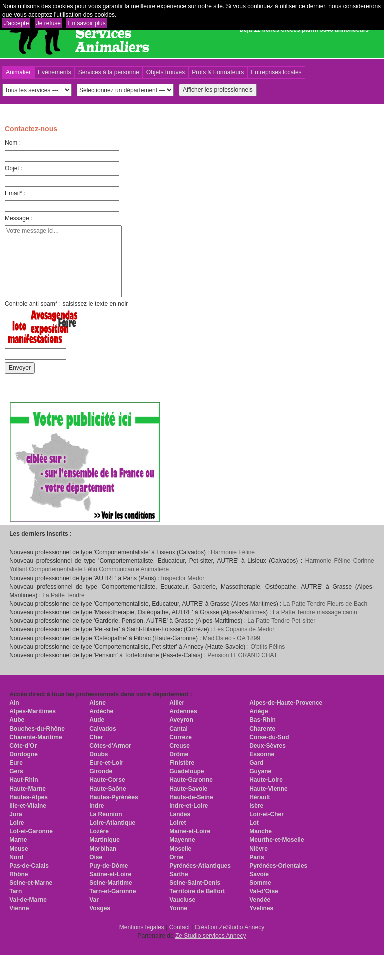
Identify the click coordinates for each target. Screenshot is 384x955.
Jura (16, 814)
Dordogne (24, 754)
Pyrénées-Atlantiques (200, 865)
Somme (260, 882)
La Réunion (106, 814)
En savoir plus (87, 23)
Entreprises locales (276, 72)
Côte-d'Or (23, 745)
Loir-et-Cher (267, 814)
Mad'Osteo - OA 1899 (231, 638)
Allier (177, 702)
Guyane (261, 771)
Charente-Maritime (36, 737)
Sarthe (179, 874)
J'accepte (16, 23)
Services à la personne (109, 72)
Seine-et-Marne (31, 882)
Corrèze (181, 737)
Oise (96, 857)
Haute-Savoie (189, 788)
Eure (16, 762)
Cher (96, 737)
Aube (17, 719)
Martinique (105, 839)
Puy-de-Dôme (109, 865)
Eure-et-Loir (107, 762)
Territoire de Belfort (197, 891)
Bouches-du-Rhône (37, 728)
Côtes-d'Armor (111, 745)
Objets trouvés (165, 72)
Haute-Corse (107, 779)
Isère (257, 805)
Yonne (179, 908)
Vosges (100, 908)
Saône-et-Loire (111, 874)
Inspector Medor (183, 578)
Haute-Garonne (191, 779)
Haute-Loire (266, 779)
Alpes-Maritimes (33, 711)
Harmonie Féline (233, 552)
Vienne (19, 908)
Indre (97, 805)
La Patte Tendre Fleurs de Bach (326, 603)
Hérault (260, 797)
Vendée (260, 899)
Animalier (18, 72)
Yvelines (262, 908)
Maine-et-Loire (190, 831)
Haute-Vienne (269, 788)
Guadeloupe (187, 771)
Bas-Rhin (263, 719)
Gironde (101, 771)
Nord (17, 857)
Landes (180, 814)
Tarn (16, 891)
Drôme (179, 754)
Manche (261, 831)
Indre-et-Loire (189, 805)
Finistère (182, 762)
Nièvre (259, 848)
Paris (257, 857)
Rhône (19, 874)
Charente (263, 728)
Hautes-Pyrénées (114, 797)
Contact (180, 927)
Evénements (55, 72)
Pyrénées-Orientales (279, 865)
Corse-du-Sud (269, 737)
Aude (97, 719)
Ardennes (183, 711)
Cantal (179, 728)
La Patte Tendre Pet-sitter (282, 620)
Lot (254, 822)
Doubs (99, 754)
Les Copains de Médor (244, 629)
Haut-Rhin (24, 779)
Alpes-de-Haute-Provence (286, 702)
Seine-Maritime (111, 882)
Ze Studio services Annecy (211, 935)
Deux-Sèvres (268, 745)
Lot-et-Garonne (31, 831)
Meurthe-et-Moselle (277, 839)
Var (94, 899)
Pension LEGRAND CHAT (243, 655)
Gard (257, 762)
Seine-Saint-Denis (195, 882)
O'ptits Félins (267, 646)
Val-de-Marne (28, 899)
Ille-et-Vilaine (28, 805)
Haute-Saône (108, 788)
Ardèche (102, 711)
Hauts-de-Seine (191, 797)
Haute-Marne (28, 788)
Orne (177, 857)
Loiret (178, 822)
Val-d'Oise (264, 891)
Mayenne (182, 839)
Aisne (98, 702)
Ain (14, 702)
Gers (16, 771)
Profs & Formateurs (218, 72)
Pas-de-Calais (29, 865)
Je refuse (48, 23)
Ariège (259, 711)
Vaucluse (183, 899)
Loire (17, 822)
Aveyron (182, 719)
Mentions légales (142, 927)
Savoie (259, 874)
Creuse (180, 745)
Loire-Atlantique (113, 822)
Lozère (99, 831)
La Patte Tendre (63, 595)
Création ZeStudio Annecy (229, 927)
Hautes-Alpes (29, 797)
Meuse (19, 848)
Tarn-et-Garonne (113, 891)
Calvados (103, 728)
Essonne (262, 754)
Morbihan (103, 848)
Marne (18, 839)
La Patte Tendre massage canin (315, 612)
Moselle (181, 848)
